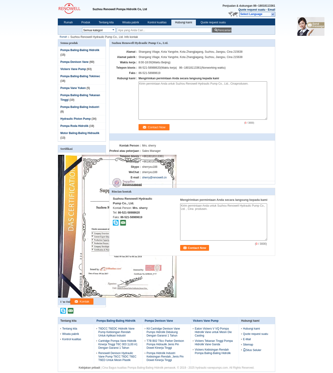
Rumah (68, 22)
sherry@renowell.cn (154, 177)
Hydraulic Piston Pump (75, 118)
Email (271, 9)
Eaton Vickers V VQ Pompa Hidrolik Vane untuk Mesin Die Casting (213, 332)
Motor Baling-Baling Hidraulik (79, 133)
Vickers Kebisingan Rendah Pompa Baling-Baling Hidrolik (213, 351)
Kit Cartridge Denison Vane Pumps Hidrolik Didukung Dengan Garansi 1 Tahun (163, 332)
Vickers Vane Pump (73, 69)
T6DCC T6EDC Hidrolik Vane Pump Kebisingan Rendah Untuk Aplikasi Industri (116, 332)
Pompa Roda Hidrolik (74, 126)
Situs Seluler (252, 350)
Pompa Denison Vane (74, 62)
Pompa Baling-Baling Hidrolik (79, 50)
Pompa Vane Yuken (73, 88)
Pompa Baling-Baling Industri (79, 107)
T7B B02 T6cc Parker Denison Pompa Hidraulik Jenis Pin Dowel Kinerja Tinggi (165, 344)
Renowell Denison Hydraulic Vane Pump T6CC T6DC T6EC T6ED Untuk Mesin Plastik (117, 357)
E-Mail (247, 339)
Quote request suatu (251, 9)
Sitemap (248, 344)
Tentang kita (106, 22)
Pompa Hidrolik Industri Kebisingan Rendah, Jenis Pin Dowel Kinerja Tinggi (165, 357)
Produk (85, 22)
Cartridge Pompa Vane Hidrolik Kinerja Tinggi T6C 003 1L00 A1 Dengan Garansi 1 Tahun (117, 344)
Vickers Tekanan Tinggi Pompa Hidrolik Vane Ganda (214, 342)
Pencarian (224, 30)
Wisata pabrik (130, 22)
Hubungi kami (183, 22)
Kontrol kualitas (157, 22)
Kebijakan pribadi (89, 367)
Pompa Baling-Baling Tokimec (80, 76)
